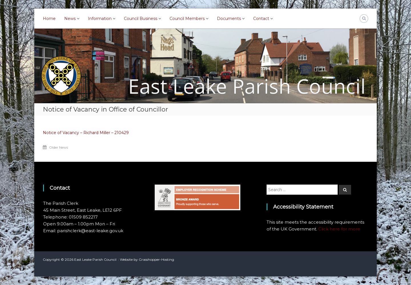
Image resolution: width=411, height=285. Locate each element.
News (70, 18)
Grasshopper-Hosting (156, 259)
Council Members (187, 18)
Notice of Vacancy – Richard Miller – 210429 (86, 132)
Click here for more (339, 229)
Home (49, 18)
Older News (58, 147)
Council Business (140, 18)
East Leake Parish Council (95, 259)
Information (100, 18)
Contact (261, 18)
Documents (229, 18)
